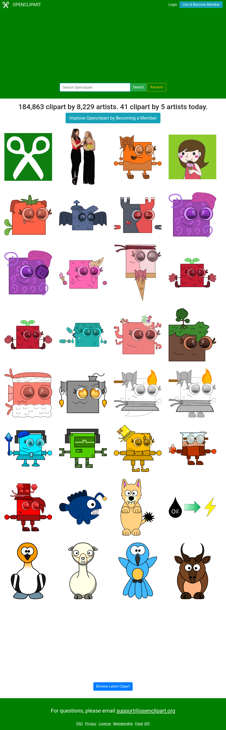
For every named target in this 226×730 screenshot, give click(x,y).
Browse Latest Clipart (113, 686)
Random (156, 87)
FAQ (79, 724)
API (147, 724)
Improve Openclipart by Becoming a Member (112, 118)
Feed (139, 724)
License (105, 724)
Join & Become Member (201, 4)
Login (172, 4)
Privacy (90, 724)
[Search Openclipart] (95, 87)
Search (138, 87)
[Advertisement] (113, 46)
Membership (123, 724)
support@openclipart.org (145, 711)
